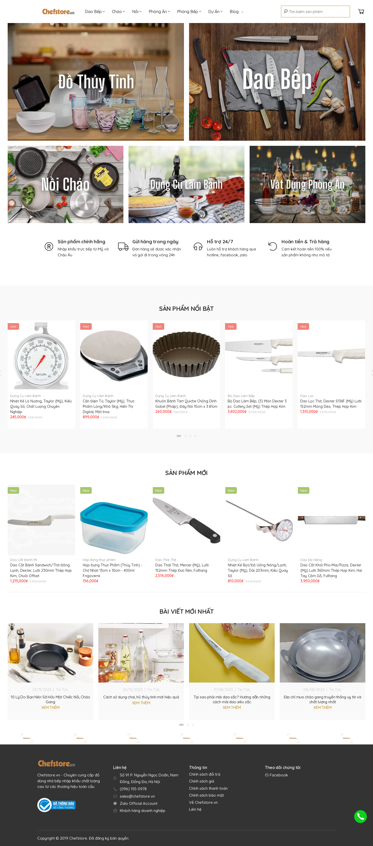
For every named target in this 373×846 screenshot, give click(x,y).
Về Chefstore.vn (203, 802)
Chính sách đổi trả (204, 774)
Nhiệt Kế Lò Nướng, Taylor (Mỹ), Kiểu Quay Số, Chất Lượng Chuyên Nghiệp (41, 406)
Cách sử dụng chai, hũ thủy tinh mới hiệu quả (141, 697)
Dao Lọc (306, 396)
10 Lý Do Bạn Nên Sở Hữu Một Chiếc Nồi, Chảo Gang (50, 699)
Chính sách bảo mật (206, 795)
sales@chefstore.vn (137, 796)
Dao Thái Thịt (165, 560)
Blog (236, 11)
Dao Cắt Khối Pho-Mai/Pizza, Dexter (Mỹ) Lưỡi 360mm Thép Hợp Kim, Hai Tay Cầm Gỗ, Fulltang (331, 570)
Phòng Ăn (159, 11)
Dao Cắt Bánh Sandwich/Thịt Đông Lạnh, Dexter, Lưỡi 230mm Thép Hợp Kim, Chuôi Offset (41, 570)
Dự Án (215, 11)
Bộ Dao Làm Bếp (241, 396)
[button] (179, 436)
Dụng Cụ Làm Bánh (25, 396)
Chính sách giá (201, 781)
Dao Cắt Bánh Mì (23, 560)
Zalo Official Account (138, 803)
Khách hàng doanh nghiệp (142, 810)
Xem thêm (50, 707)
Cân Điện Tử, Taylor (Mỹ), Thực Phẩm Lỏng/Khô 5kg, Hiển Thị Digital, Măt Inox (108, 406)
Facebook (278, 775)
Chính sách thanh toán (208, 788)
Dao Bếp (95, 11)
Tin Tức (62, 689)
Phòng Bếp (189, 11)
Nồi (137, 11)
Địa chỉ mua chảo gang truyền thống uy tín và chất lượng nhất (322, 699)
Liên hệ (195, 809)
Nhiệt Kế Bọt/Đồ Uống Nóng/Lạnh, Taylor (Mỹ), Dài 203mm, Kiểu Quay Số (258, 570)
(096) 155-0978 (133, 788)
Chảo (118, 11)
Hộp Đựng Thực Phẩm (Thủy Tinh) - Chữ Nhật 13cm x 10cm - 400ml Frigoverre (112, 570)
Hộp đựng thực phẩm (99, 560)
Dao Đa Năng (311, 560)
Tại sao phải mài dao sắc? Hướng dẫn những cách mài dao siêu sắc (232, 699)
